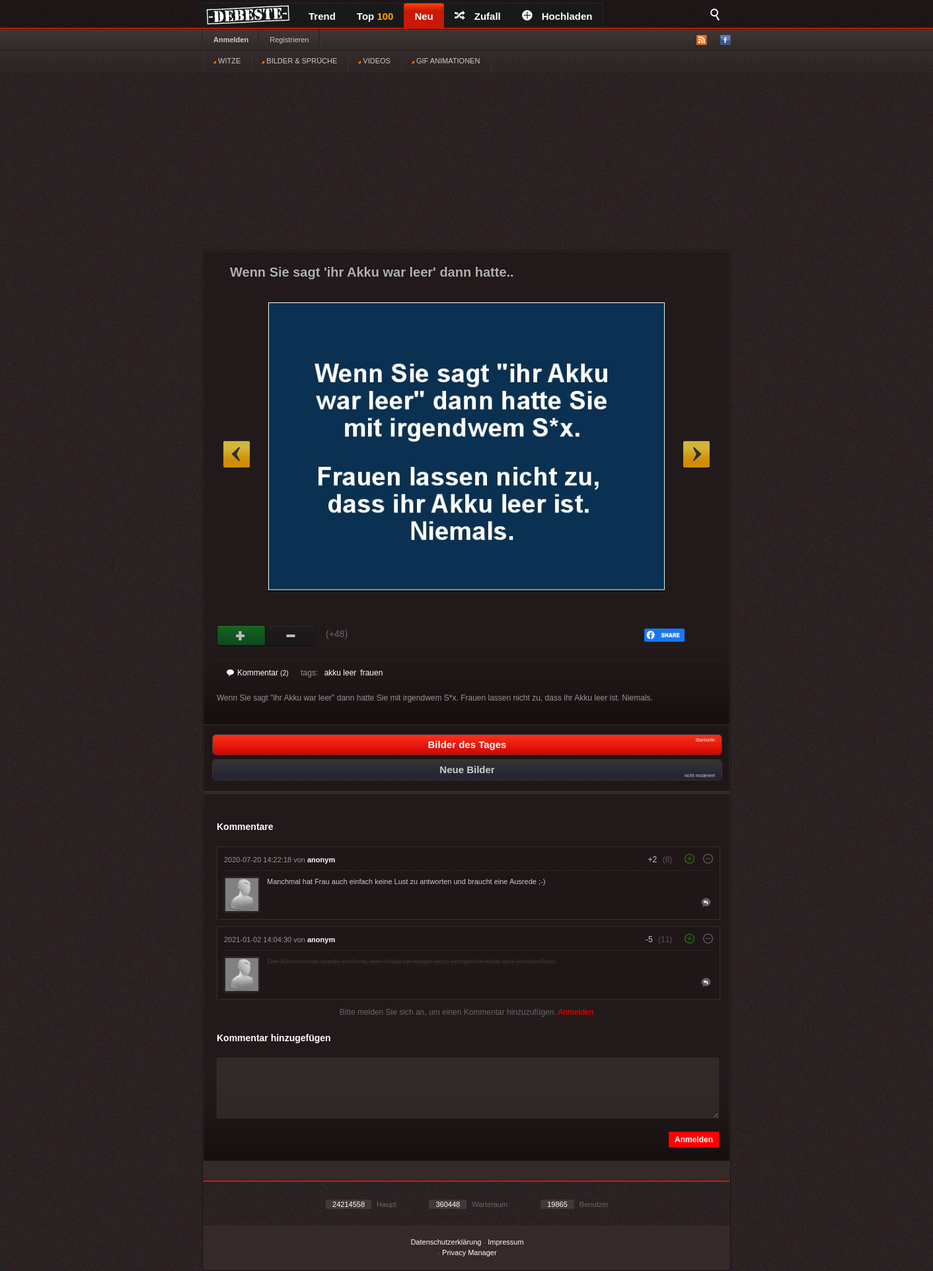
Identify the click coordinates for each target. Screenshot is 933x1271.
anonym (321, 860)
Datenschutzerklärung (445, 1242)
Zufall (478, 16)
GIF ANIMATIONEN (446, 61)
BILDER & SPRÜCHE (299, 61)
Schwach (291, 635)
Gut (241, 635)
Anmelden (230, 40)
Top (375, 16)
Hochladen (557, 16)
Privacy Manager (469, 1252)
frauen (371, 672)
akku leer (340, 672)
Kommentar (258, 672)
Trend (322, 16)
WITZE (227, 61)
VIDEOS (374, 61)
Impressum (505, 1242)
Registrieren (289, 40)
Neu (423, 16)
